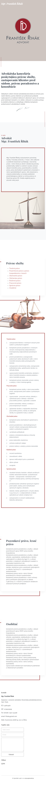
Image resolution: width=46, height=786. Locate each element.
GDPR (3, 764)
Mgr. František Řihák (12, 3)
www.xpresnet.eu (29, 778)
